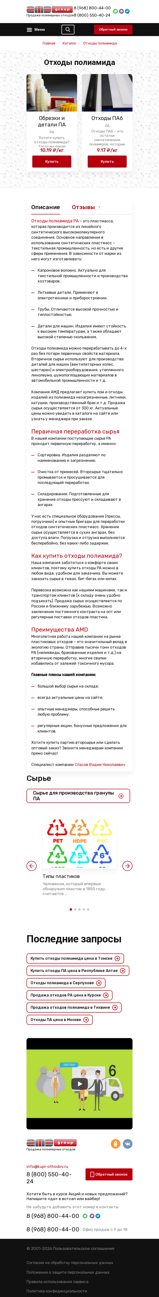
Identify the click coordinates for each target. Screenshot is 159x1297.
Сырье (38, 778)
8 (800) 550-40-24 (92, 15)
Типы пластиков (61, 876)
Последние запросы (74, 939)
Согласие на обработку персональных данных (69, 1262)
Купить (52, 161)
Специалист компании (78, 764)
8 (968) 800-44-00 (92, 8)
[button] (31, 866)
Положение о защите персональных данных (68, 1272)
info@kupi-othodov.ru (47, 1166)
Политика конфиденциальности (56, 1291)
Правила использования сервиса (57, 1281)
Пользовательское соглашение (83, 1248)
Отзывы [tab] (83, 207)
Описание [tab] (45, 207)
